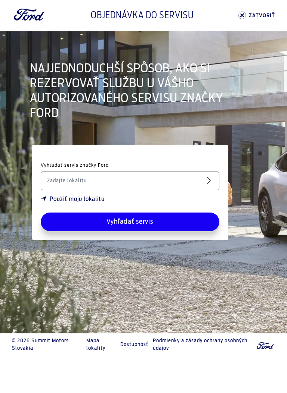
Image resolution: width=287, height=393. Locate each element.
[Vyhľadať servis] (210, 180)
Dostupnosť (134, 344)
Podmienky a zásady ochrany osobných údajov (200, 344)
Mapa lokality (95, 344)
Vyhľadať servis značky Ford (75, 165)
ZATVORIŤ (256, 15)
